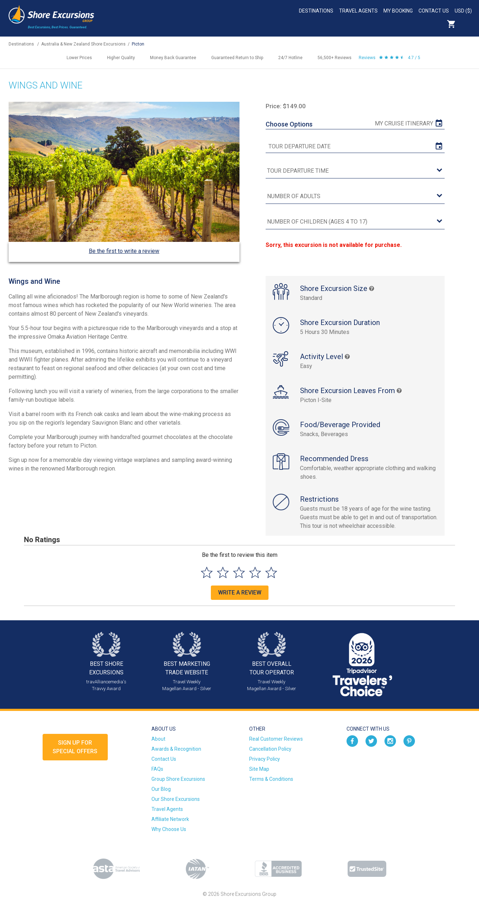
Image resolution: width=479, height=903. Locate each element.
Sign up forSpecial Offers (75, 747)
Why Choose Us (168, 829)
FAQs (157, 769)
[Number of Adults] (355, 196)
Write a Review (239, 592)
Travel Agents (358, 11)
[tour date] (355, 146)
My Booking (398, 11)
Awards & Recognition (176, 749)
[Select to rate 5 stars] (271, 572)
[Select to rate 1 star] (206, 572)
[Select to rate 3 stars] (239, 572)
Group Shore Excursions (178, 779)
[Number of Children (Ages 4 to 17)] (355, 222)
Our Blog (161, 789)
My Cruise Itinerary (404, 123)
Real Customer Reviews (276, 739)
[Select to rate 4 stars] (255, 572)
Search (467, 24)
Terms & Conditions (271, 779)
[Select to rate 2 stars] (223, 572)
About (158, 739)
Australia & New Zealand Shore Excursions (83, 44)
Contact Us (433, 11)
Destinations (316, 11)
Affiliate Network (170, 819)
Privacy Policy (264, 759)
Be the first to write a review (124, 251)
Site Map (259, 769)
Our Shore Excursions (175, 799)
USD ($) (463, 11)
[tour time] (355, 171)
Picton (138, 44)
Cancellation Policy (270, 749)
